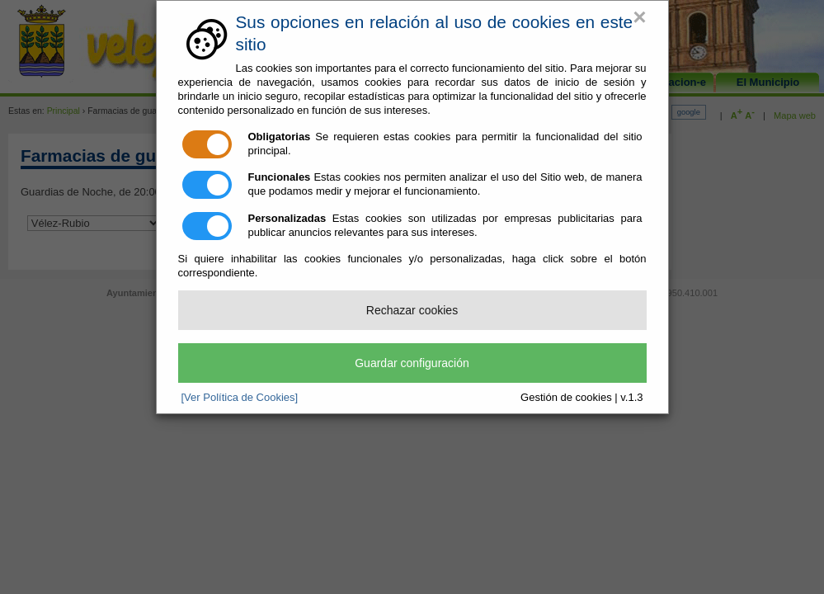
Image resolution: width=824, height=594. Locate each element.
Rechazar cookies (412, 310)
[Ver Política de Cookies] (240, 397)
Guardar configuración (412, 363)
